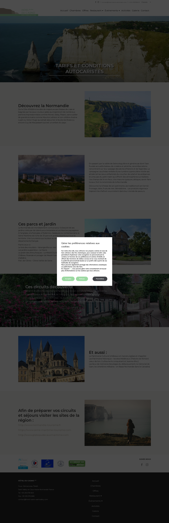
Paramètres (100, 279)
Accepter (68, 279)
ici (70, 269)
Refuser (82, 279)
